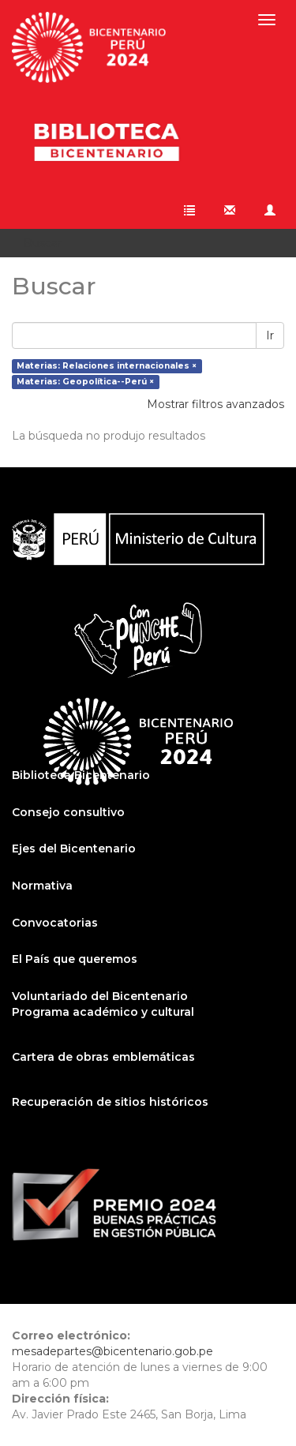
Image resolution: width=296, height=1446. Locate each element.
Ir (270, 335)
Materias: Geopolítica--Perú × (85, 381)
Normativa (42, 885)
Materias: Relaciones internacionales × (107, 366)
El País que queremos (74, 959)
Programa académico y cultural (103, 1012)
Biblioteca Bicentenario (81, 775)
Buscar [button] (48, 243)
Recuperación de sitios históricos (110, 1102)
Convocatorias (55, 923)
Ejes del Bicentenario (74, 848)
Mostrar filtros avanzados (215, 404)
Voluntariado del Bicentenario (100, 996)
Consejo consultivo (68, 812)
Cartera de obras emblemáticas (103, 1057)
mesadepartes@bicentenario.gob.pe (112, 1351)
